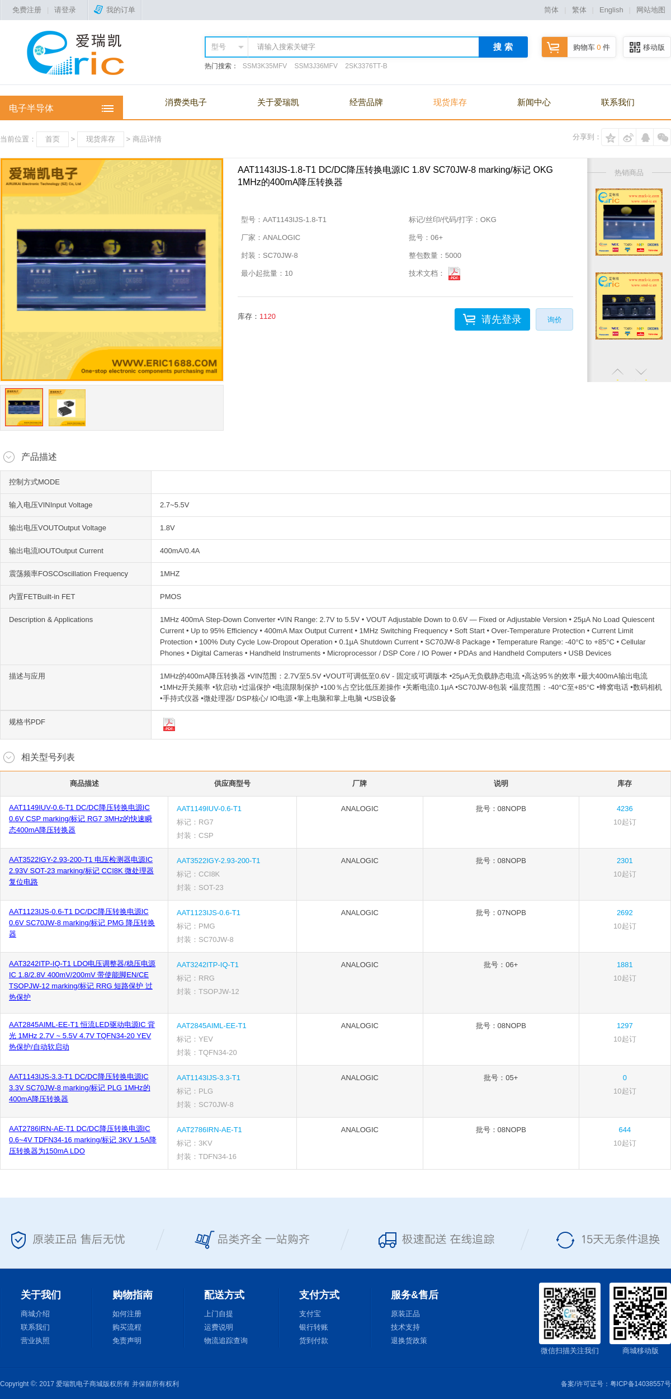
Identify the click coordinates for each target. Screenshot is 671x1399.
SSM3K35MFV (265, 66)
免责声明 (126, 1340)
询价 (554, 319)
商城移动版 (640, 1319)
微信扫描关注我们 (570, 1319)
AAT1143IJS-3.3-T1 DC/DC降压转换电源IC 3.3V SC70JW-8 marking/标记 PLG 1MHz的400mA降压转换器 (79, 1087)
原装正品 (405, 1313)
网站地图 (650, 10)
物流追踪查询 (226, 1340)
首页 (52, 139)
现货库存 (450, 102)
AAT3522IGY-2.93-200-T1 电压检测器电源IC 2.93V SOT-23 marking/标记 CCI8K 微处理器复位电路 (81, 870)
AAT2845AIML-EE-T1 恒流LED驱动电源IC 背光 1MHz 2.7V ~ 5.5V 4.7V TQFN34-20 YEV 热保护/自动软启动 (82, 1035)
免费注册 (26, 10)
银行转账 (313, 1327)
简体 (551, 10)
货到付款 (313, 1340)
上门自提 (218, 1313)
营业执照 (35, 1340)
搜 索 (502, 46)
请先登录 (501, 319)
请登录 (65, 10)
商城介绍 (35, 1313)
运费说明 (218, 1327)
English (611, 10)
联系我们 (618, 102)
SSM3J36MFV (316, 66)
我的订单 (114, 10)
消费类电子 (186, 102)
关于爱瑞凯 (278, 102)
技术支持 (405, 1327)
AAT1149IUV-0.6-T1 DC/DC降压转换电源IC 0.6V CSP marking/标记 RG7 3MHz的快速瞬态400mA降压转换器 (80, 818)
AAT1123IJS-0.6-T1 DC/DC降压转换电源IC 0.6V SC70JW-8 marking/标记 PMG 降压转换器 (82, 922)
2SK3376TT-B (366, 66)
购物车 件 (576, 47)
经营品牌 (366, 102)
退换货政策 (409, 1340)
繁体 (579, 10)
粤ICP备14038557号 (640, 1384)
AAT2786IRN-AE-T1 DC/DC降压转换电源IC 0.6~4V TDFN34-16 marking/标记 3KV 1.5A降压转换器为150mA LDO (83, 1139)
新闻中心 (534, 102)
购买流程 (126, 1327)
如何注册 (126, 1313)
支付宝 (310, 1313)
